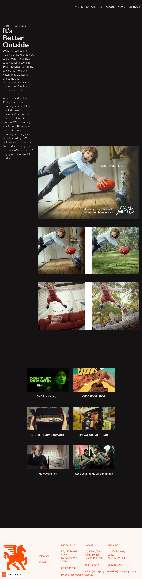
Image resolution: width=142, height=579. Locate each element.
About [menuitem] (110, 6)
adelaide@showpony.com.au (122, 571)
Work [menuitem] (79, 6)
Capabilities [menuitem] (94, 6)
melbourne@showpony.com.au (77, 574)
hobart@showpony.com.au (98, 571)
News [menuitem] (121, 6)
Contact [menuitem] (134, 6)
